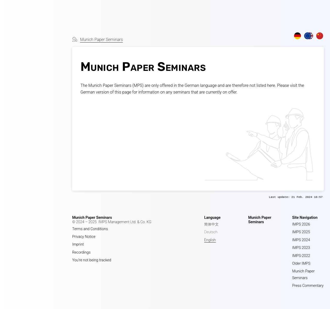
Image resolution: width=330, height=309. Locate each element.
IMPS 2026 (301, 224)
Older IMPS (301, 263)
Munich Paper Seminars (101, 39)
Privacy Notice (83, 237)
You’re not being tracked (91, 260)
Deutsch (211, 232)
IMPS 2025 (301, 232)
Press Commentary (308, 285)
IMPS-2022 (301, 256)
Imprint (78, 244)
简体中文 (211, 224)
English (210, 240)
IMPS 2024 (301, 240)
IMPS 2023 (301, 248)
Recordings (81, 252)
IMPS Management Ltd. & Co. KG (125, 222)
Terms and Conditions (90, 229)
